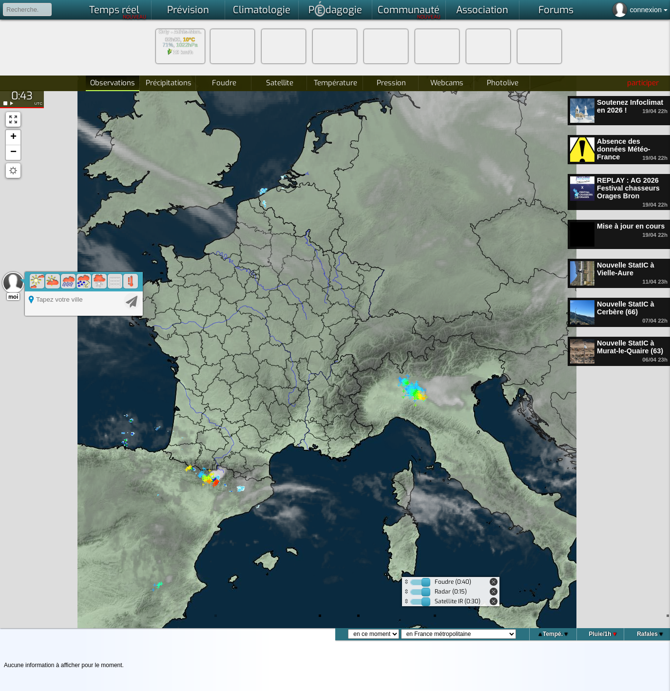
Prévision (188, 10)
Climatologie (261, 10)
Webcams (446, 83)
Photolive (502, 83)
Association (482, 10)
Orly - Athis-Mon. (179, 32)
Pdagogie (335, 9)
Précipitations (168, 83)
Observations (112, 83)
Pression (391, 83)
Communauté (409, 11)
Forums (556, 10)
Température (335, 83)
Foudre (224, 83)
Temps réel (117, 11)
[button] (13, 137)
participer (643, 83)
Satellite (279, 83)
